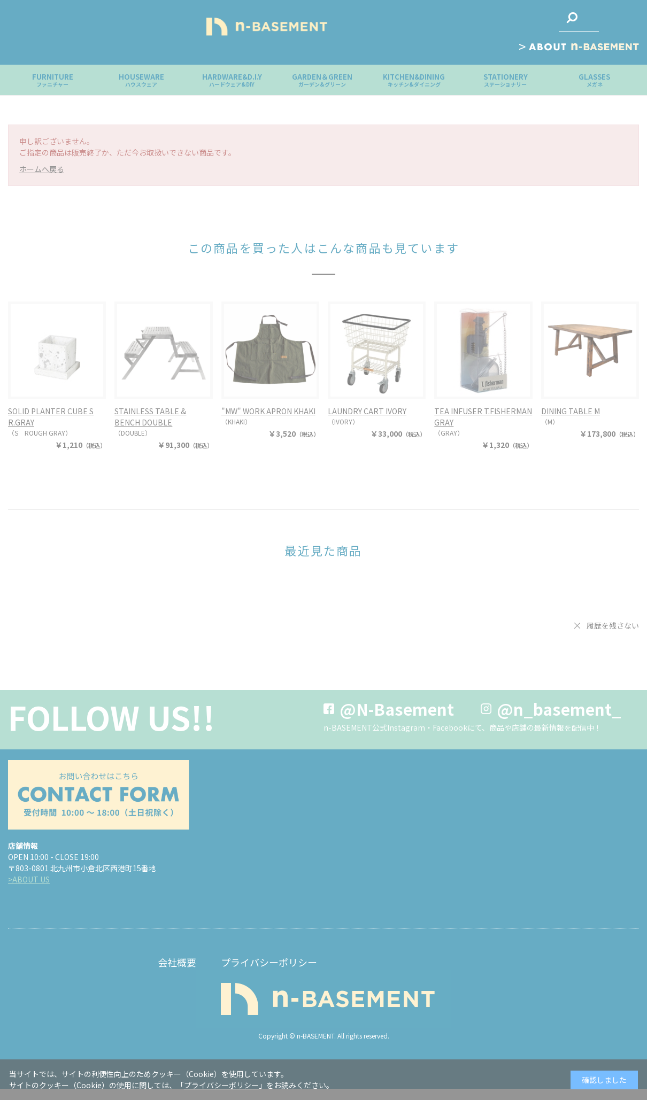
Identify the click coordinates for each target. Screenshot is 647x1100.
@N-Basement (397, 709)
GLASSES (594, 80)
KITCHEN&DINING (414, 80)
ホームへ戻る (41, 169)
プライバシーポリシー (269, 962)
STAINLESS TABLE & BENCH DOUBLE (150, 417)
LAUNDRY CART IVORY (367, 411)
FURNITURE (52, 80)
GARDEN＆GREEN (322, 80)
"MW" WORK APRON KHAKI (268, 411)
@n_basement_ (559, 709)
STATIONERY (505, 80)
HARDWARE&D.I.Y (232, 80)
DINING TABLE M (570, 411)
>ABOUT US (29, 879)
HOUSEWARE (141, 80)
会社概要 (177, 962)
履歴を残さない (613, 625)
